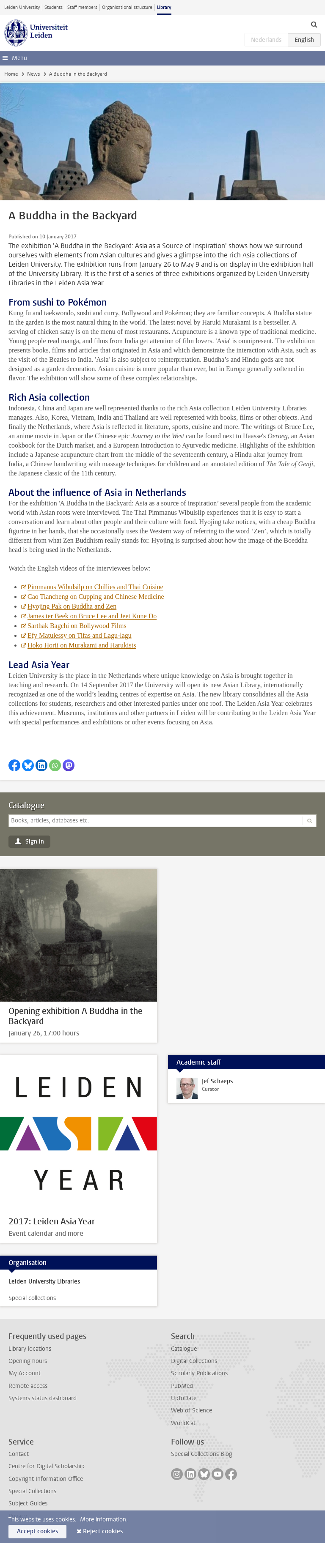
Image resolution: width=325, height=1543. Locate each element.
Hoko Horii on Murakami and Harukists (82, 645)
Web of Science (191, 1410)
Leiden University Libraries (44, 1282)
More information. (104, 1520)
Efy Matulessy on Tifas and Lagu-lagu (80, 635)
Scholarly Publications (199, 1373)
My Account (24, 1373)
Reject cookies (103, 1531)
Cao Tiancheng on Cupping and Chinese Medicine (96, 596)
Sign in (34, 842)
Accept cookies (37, 1531)
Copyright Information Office (45, 1479)
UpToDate (183, 1398)
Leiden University (22, 7)
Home (11, 74)
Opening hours (27, 1361)
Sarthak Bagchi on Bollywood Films (77, 625)
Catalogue (26, 805)
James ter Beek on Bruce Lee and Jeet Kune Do (92, 616)
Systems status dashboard (42, 1398)
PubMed (182, 1386)
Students (53, 7)
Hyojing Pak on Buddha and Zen (72, 606)
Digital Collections (194, 1361)
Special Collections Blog (201, 1454)
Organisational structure (127, 7)
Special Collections (32, 1491)
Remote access (27, 1386)
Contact (18, 1454)
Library (164, 7)
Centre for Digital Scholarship (46, 1466)
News (33, 74)
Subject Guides (27, 1503)
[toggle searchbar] (314, 24)
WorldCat (183, 1423)
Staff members (82, 7)
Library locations (29, 1349)
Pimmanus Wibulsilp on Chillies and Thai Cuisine (95, 586)
